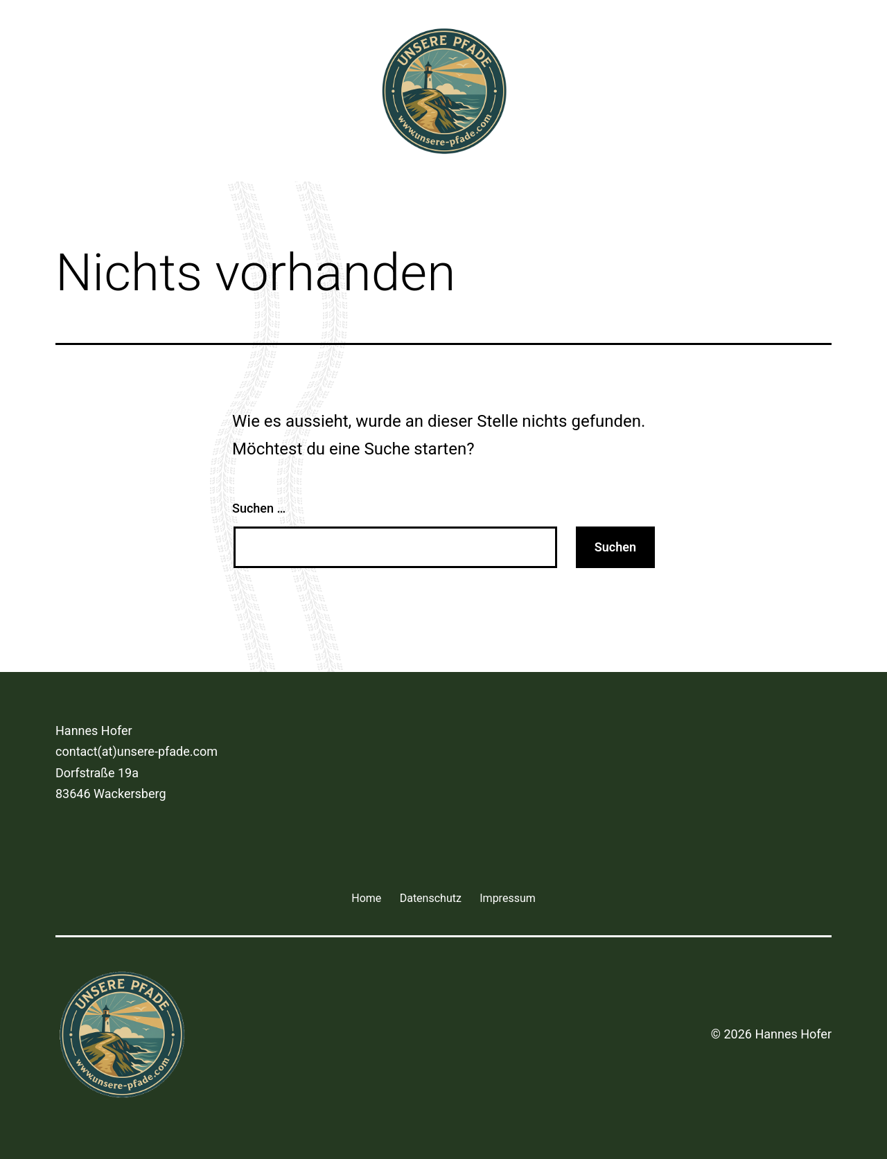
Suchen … (259, 508)
